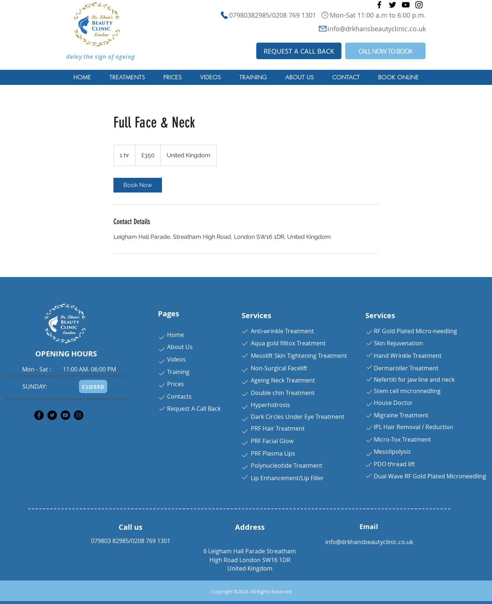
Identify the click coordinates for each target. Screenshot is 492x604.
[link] (137, 185)
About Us (180, 347)
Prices (175, 384)
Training (178, 372)
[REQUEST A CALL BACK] (298, 51)
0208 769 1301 (150, 541)
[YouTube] (405, 5)
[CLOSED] (93, 386)
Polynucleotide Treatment (286, 465)
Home (175, 335)
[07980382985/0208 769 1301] (250, 15)
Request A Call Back (194, 409)
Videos (176, 359)
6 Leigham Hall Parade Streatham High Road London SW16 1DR (249, 555)
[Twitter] (392, 5)
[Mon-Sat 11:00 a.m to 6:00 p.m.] (373, 15)
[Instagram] (419, 5)
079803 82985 (110, 541)
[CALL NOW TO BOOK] (385, 51)
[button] (127, 77)
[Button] (161, 337)
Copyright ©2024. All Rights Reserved (251, 591)
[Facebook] (379, 5)
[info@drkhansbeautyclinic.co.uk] (356, 28)
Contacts (179, 396)
